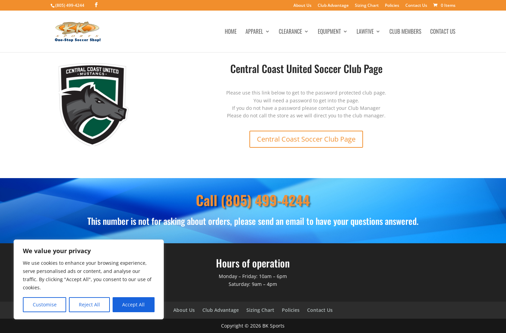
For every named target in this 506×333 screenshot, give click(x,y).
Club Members (405, 32)
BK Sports (273, 325)
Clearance (290, 32)
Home (231, 32)
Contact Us (416, 5)
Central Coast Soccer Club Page (306, 139)
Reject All (89, 304)
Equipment (329, 32)
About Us (302, 5)
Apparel (254, 32)
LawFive (365, 32)
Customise (45, 304)
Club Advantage (333, 5)
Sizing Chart (367, 5)
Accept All (133, 304)
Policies (392, 5)
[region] (89, 279)
